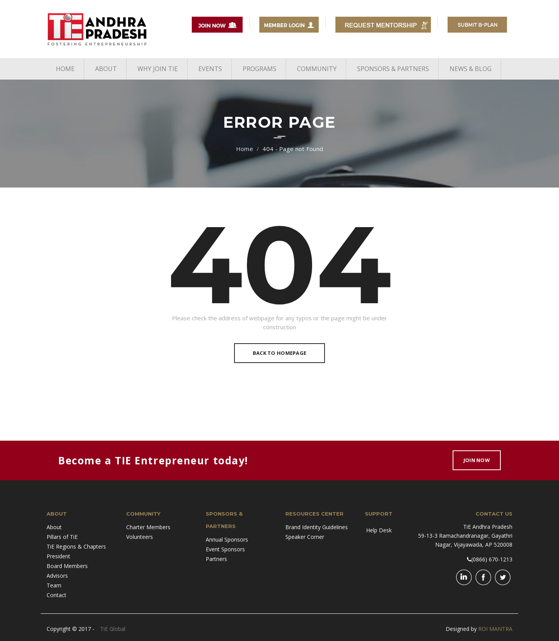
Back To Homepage (279, 352)
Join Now (477, 460)
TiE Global (112, 628)
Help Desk (379, 530)
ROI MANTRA (495, 628)
